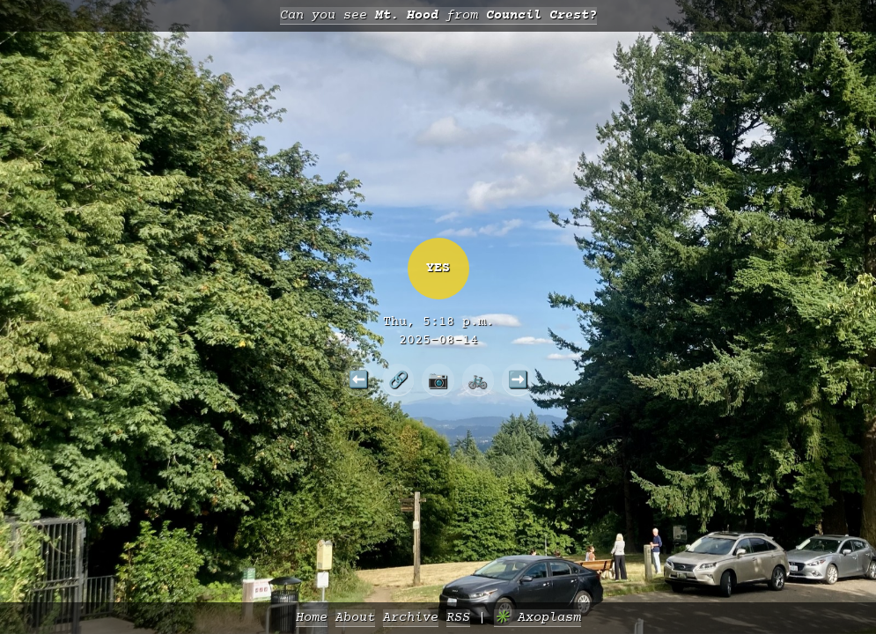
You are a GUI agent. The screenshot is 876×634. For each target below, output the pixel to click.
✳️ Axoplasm (537, 617)
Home (312, 617)
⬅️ (359, 379)
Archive (410, 617)
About (355, 617)
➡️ (518, 379)
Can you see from (438, 15)
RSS (458, 617)
